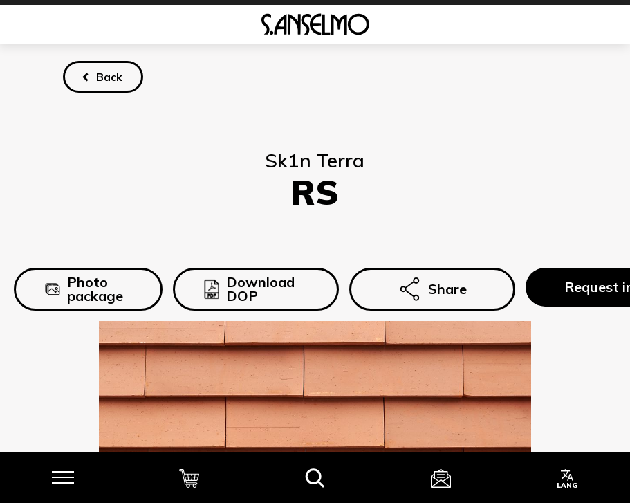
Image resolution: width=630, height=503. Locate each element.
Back (109, 77)
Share (432, 289)
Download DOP (249, 288)
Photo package (84, 288)
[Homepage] (315, 24)
